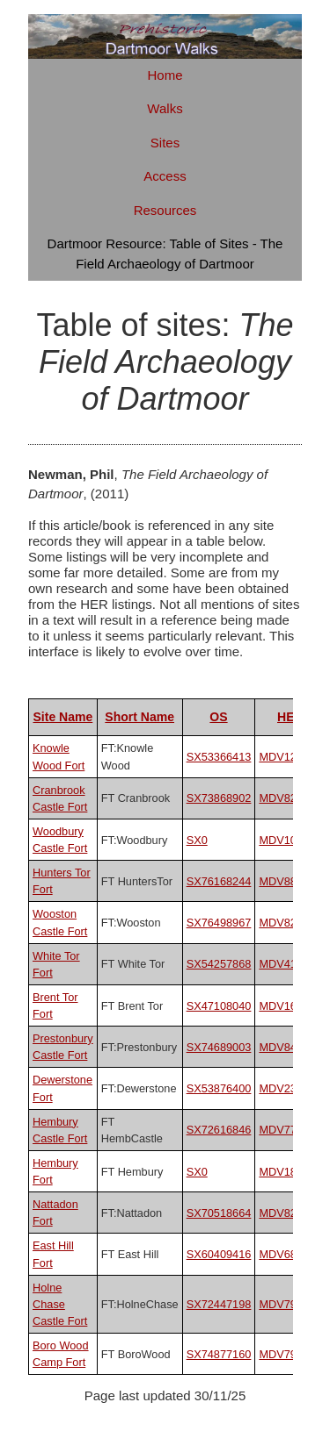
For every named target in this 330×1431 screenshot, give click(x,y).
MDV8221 (284, 798)
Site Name (62, 717)
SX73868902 (219, 798)
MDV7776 (284, 1129)
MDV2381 (284, 1088)
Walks (164, 108)
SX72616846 (219, 1129)
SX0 (197, 840)
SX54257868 (219, 963)
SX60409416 (219, 1254)
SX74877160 (219, 1354)
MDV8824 (284, 881)
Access (164, 175)
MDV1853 (284, 1171)
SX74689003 (219, 1047)
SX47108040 (219, 1005)
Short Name (139, 717)
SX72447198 (219, 1304)
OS (218, 717)
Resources (165, 210)
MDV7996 (284, 1304)
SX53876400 (219, 1088)
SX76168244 (219, 881)
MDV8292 (284, 922)
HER (290, 717)
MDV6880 (284, 1254)
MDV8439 (284, 1047)
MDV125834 (290, 756)
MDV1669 (284, 1005)
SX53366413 (219, 756)
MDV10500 (287, 840)
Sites (165, 142)
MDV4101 (284, 963)
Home (164, 75)
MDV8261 (284, 1213)
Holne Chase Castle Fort (60, 1304)
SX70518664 (219, 1213)
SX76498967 (219, 922)
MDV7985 (284, 1354)
